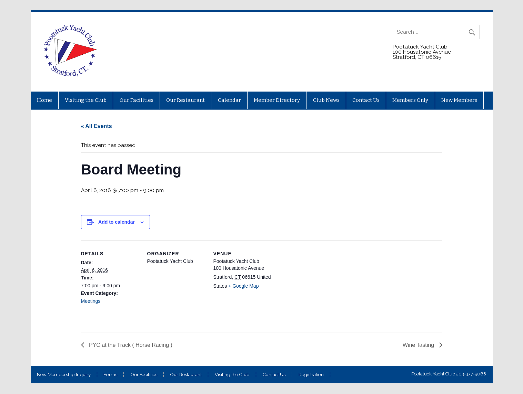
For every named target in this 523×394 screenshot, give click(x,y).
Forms (110, 374)
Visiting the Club (86, 100)
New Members (459, 100)
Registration (311, 374)
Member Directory (277, 100)
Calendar (229, 100)
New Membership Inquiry (64, 374)
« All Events (96, 126)
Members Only (410, 100)
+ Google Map (243, 286)
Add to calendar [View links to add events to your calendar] (116, 222)
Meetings (91, 301)
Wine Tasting (419, 345)
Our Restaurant (185, 100)
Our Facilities (136, 100)
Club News (326, 100)
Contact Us (366, 100)
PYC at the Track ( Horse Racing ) (130, 345)
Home (44, 100)
